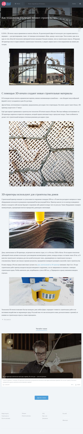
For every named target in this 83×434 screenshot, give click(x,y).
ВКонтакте (65, 420)
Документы (45, 418)
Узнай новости (5, 416)
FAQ (43, 413)
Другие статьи (41, 398)
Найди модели (5, 413)
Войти (74, 3)
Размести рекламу (26, 416)
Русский (65, 413)
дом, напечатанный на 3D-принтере (49, 265)
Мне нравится (7, 319)
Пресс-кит (44, 416)
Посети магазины (6, 418)
